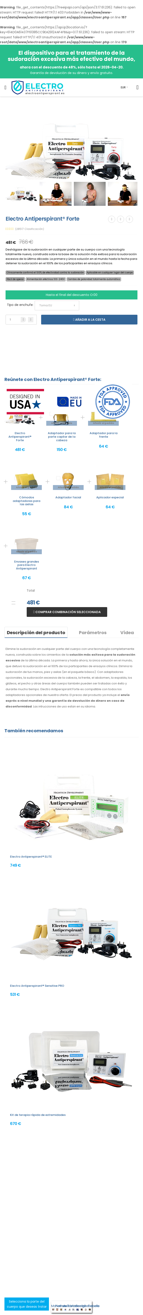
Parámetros (93, 632)
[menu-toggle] (5, 87)
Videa (127, 632)
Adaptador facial (68, 497)
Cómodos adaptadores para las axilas (26, 500)
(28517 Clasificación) (29, 229)
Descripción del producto (36, 632)
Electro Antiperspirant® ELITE (31, 857)
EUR (123, 87)
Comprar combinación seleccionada (68, 612)
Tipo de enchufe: (20, 305)
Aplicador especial (110, 497)
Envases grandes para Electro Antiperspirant (26, 565)
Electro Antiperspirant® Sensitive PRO (37, 986)
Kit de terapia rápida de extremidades (38, 1115)
